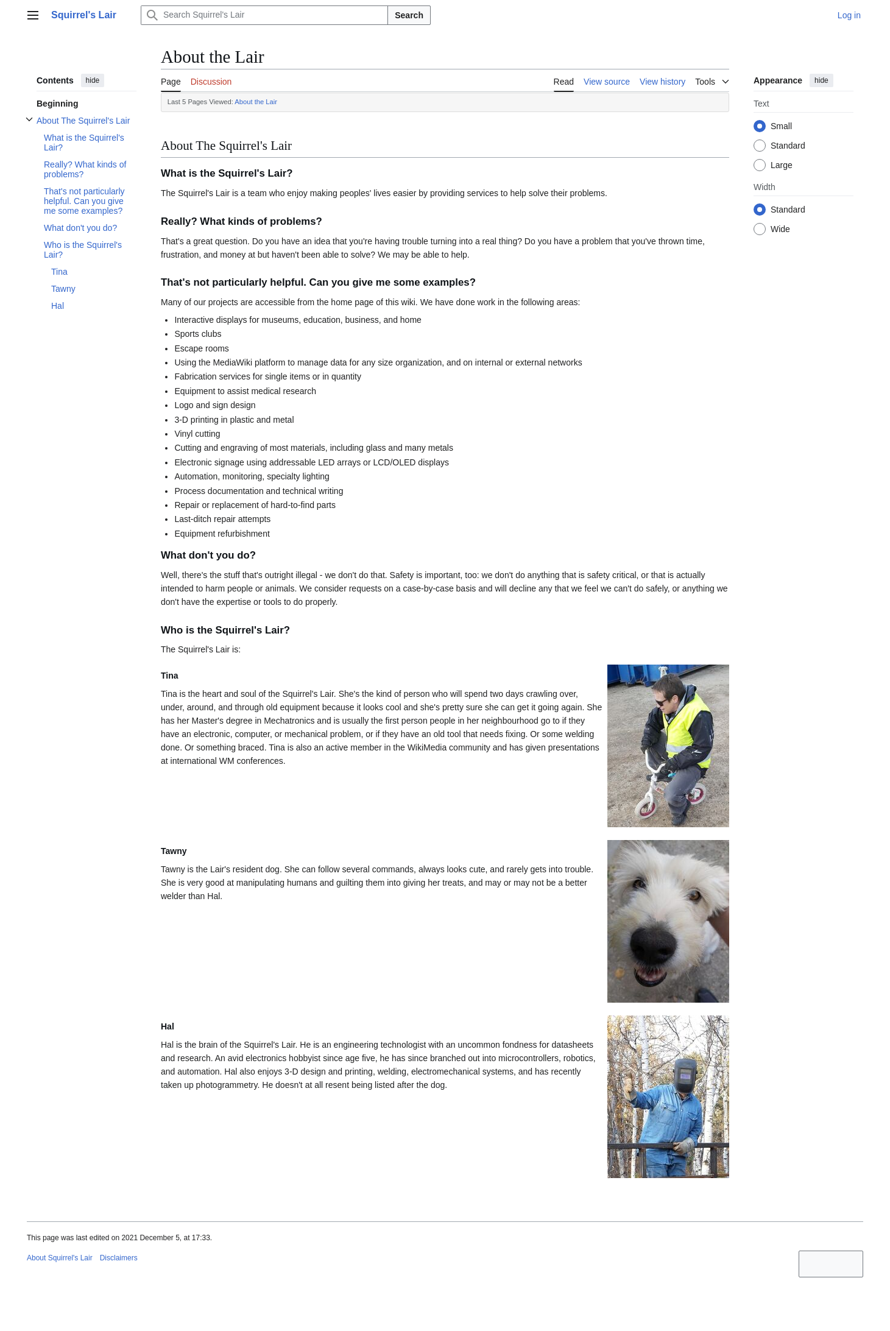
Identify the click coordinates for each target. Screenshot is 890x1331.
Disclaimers (119, 1258)
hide (93, 80)
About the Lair (256, 101)
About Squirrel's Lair (60, 1258)
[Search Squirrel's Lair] (264, 15)
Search (409, 15)
